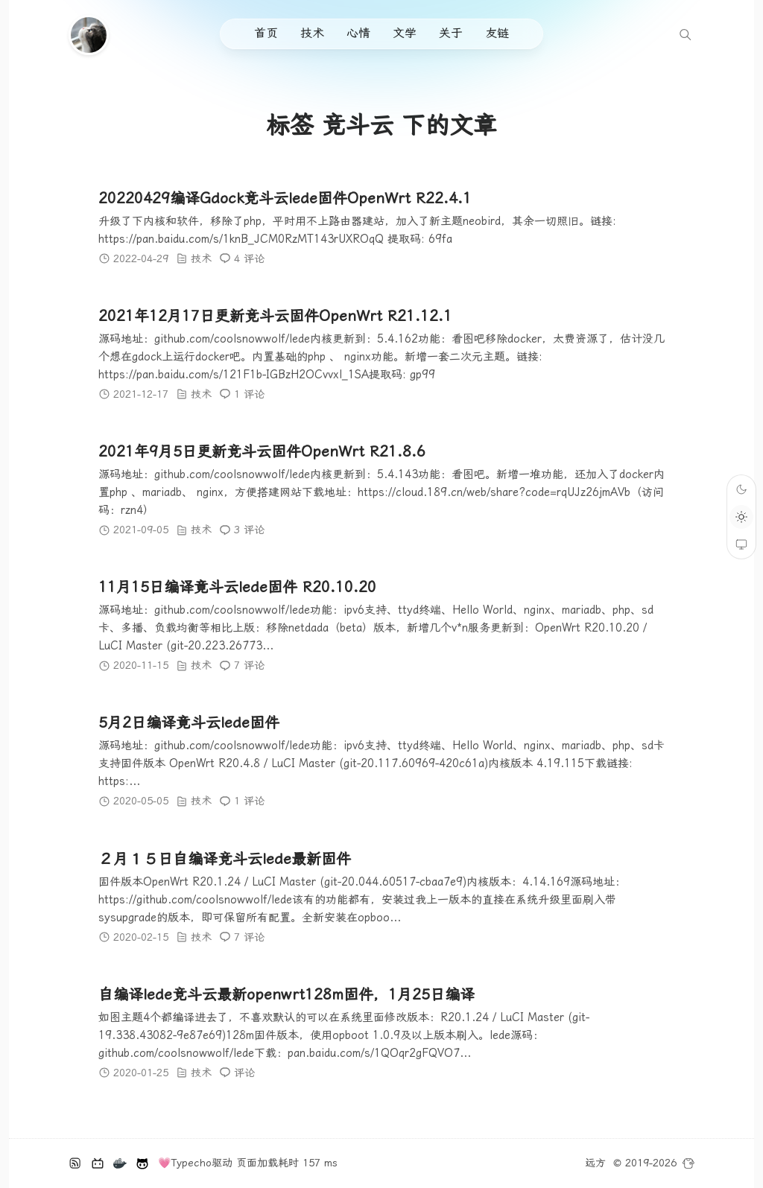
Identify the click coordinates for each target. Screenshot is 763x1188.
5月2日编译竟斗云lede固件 (188, 723)
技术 (312, 33)
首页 (266, 33)
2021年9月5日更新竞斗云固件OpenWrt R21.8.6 (261, 451)
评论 (244, 1073)
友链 (497, 33)
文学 (405, 33)
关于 (451, 33)
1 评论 (249, 394)
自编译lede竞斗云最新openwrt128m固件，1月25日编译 (286, 994)
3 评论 (249, 530)
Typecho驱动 (201, 1163)
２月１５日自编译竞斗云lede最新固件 (224, 859)
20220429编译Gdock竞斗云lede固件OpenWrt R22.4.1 (285, 198)
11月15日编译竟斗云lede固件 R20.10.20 (237, 588)
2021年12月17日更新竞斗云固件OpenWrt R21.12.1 (275, 316)
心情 (358, 33)
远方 (595, 1163)
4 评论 (249, 258)
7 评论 (249, 666)
